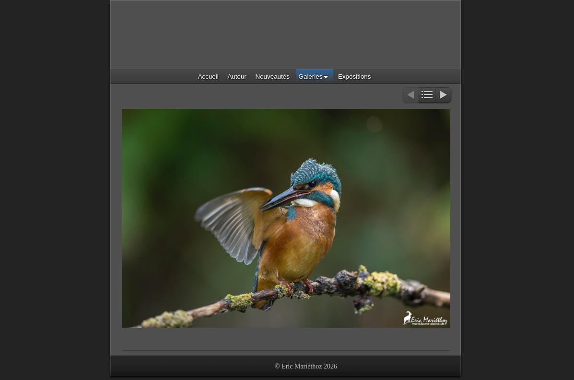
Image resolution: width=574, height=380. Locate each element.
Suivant (443, 95)
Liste (427, 95)
